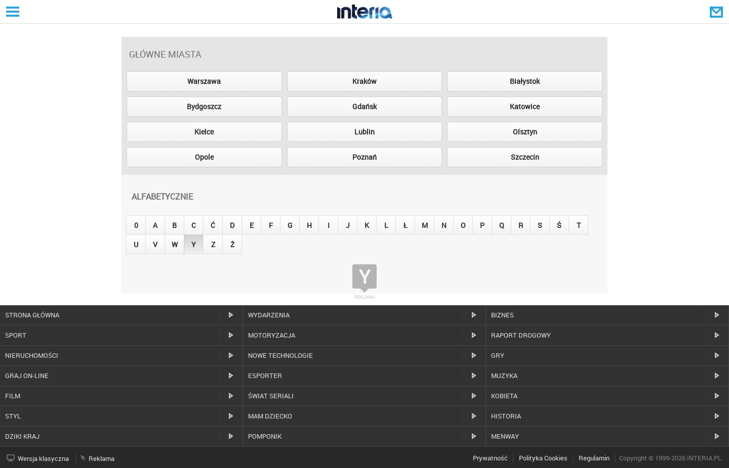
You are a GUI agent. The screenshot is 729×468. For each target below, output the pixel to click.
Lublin (364, 131)
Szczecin (525, 157)
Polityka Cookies (543, 457)
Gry (497, 355)
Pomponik (264, 436)
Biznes (502, 314)
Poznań (364, 157)
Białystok (525, 81)
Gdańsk (364, 106)
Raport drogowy (521, 335)
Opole (204, 157)
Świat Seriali (271, 395)
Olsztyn (525, 131)
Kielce (204, 131)
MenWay (505, 436)
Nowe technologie (280, 355)
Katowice (525, 106)
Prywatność (490, 457)
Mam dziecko (270, 415)
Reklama (101, 458)
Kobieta (504, 395)
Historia (506, 415)
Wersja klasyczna (43, 458)
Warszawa (204, 81)
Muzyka (504, 375)
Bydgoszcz (204, 106)
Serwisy (11, 11)
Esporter (265, 375)
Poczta (717, 11)
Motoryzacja (271, 335)
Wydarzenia (269, 314)
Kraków (364, 81)
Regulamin (594, 458)
